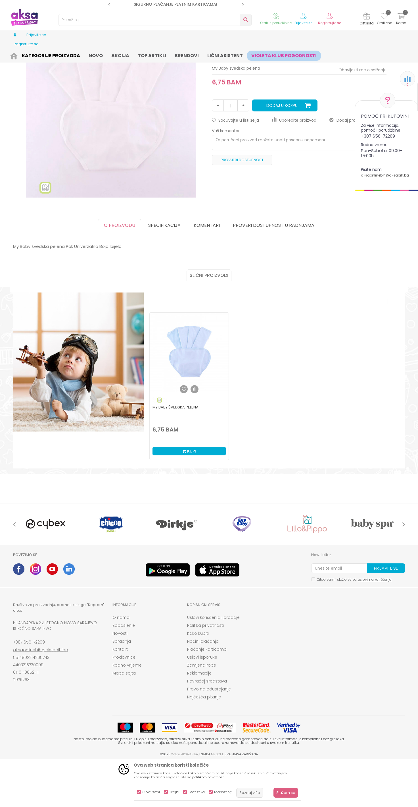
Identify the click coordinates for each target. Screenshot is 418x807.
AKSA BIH (20, 54)
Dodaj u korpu (282, 149)
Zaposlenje (123, 669)
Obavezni (151, 792)
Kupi (189, 495)
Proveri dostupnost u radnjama (273, 269)
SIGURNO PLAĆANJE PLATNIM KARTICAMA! (175, 4)
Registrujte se (329, 23)
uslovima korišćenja (375, 623)
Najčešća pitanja (204, 741)
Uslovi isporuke (202, 701)
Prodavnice (123, 701)
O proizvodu (119, 269)
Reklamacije (199, 717)
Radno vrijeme (127, 709)
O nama (120, 661)
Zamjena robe (201, 709)
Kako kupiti (198, 677)
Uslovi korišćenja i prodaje (213, 661)
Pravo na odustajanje (209, 733)
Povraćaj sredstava (207, 725)
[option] (175, 4)
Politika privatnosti (205, 669)
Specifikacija (164, 269)
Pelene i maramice (104, 54)
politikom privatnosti (208, 777)
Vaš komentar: (226, 175)
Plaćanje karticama (207, 693)
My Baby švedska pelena (175, 451)
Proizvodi (40, 54)
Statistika (197, 792)
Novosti (120, 677)
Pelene (129, 54)
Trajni (174, 792)
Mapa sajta (124, 717)
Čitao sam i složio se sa (354, 623)
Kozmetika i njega (68, 54)
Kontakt (120, 693)
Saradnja (121, 685)
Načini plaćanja (203, 685)
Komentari (207, 269)
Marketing (223, 792)
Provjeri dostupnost (242, 204)
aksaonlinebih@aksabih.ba (385, 175)
